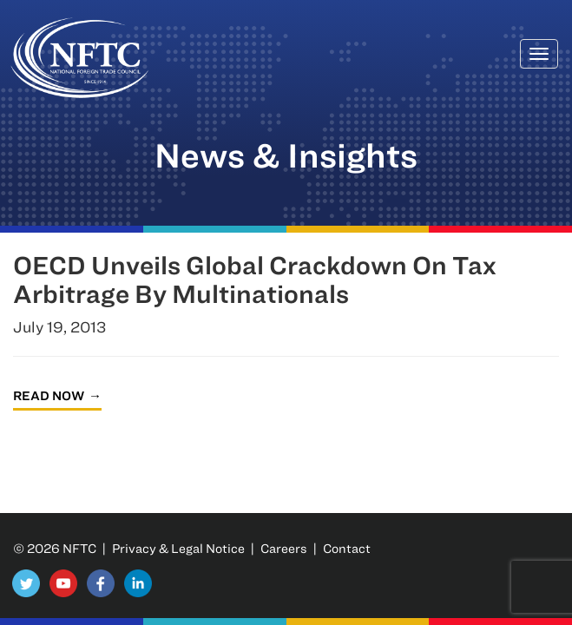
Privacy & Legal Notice (178, 548)
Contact (347, 548)
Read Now (48, 395)
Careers (283, 548)
